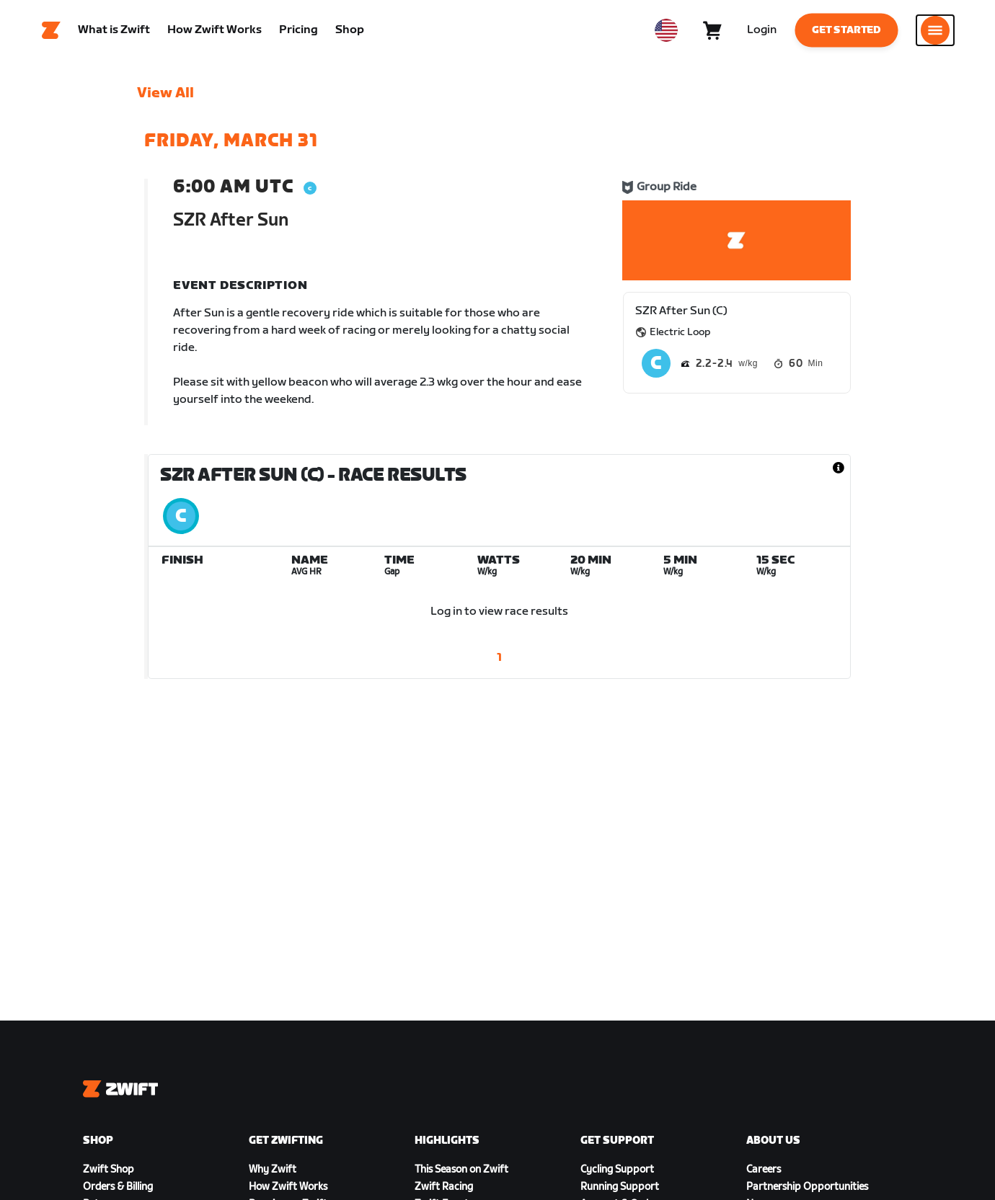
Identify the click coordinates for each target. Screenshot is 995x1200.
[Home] (51, 32)
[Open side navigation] (935, 32)
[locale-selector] (666, 32)
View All (165, 97)
